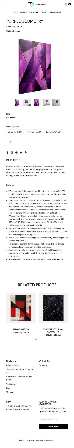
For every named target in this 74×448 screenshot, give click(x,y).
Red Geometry (21, 329)
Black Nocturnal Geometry (53, 330)
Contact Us (11, 384)
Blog (8, 388)
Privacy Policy (12, 365)
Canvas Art (43, 365)
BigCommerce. (49, 441)
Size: (12, 126)
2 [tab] (36, 339)
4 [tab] (40, 339)
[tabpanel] (21, 314)
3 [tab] (38, 339)
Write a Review (13, 31)
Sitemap (9, 392)
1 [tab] (33, 339)
